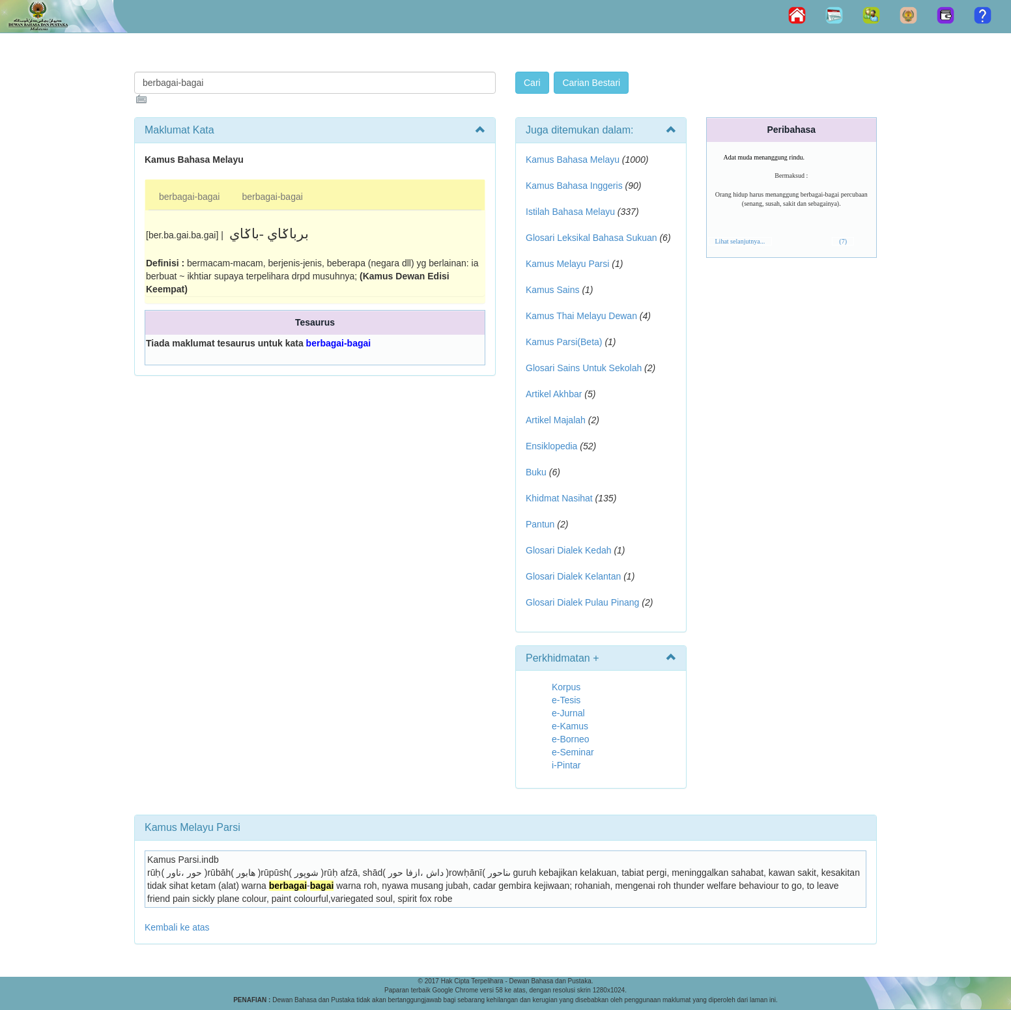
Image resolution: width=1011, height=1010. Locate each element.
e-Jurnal (568, 713)
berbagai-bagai (189, 196)
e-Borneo (571, 739)
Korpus (566, 687)
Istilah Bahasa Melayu (570, 211)
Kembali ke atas (177, 927)
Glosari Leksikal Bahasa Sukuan (591, 237)
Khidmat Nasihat (559, 498)
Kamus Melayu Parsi (567, 264)
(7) (843, 241)
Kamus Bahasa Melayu (574, 159)
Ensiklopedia (551, 446)
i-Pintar (566, 765)
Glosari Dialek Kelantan (573, 576)
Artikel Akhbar (554, 394)
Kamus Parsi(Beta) (564, 342)
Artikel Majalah (556, 420)
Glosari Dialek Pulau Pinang (582, 602)
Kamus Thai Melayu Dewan (581, 316)
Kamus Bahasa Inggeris (574, 185)
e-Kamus (570, 726)
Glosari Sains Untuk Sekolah (584, 368)
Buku (536, 472)
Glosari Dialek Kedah (569, 550)
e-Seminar (573, 752)
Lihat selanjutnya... (740, 241)
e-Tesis (566, 700)
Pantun (540, 524)
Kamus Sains (552, 290)
